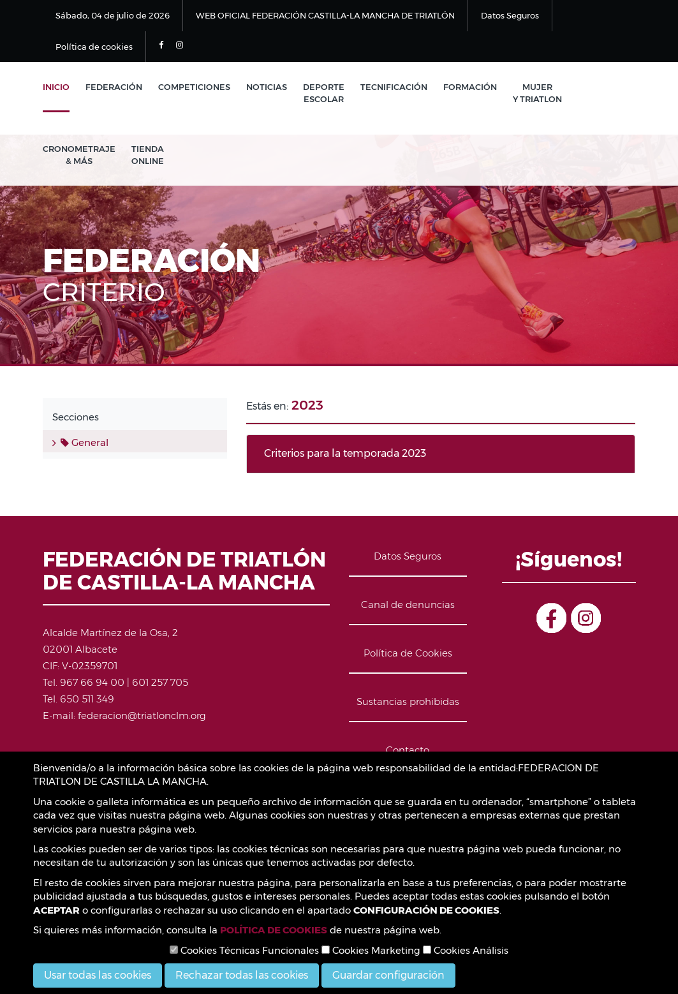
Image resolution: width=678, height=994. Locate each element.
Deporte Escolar (323, 93)
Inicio (56, 87)
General (84, 442)
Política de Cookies (408, 653)
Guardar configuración (388, 975)
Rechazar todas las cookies (241, 975)
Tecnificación (393, 87)
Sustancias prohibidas (408, 701)
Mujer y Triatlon (537, 93)
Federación (113, 87)
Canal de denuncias (408, 604)
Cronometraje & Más (79, 155)
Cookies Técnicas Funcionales (244, 950)
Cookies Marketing (370, 950)
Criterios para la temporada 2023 (345, 453)
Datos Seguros (510, 15)
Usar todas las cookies (97, 975)
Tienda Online (147, 155)
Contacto (407, 750)
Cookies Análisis (465, 950)
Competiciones (194, 87)
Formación (470, 87)
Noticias (266, 87)
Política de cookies (94, 46)
